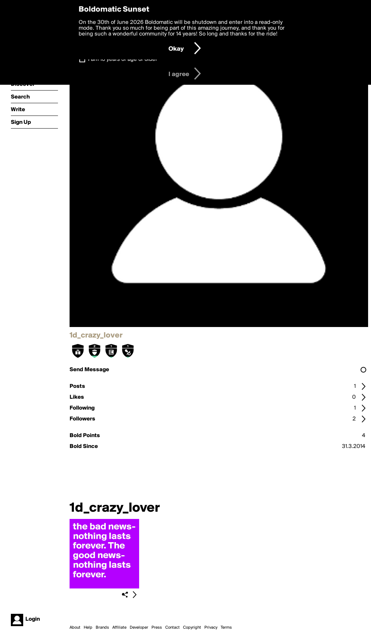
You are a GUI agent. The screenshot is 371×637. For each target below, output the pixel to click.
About (75, 627)
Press (156, 627)
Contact (172, 627)
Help (88, 627)
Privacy (210, 627)
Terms (226, 627)
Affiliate (119, 627)
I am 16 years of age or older (122, 59)
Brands (102, 627)
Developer (139, 627)
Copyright (192, 627)
